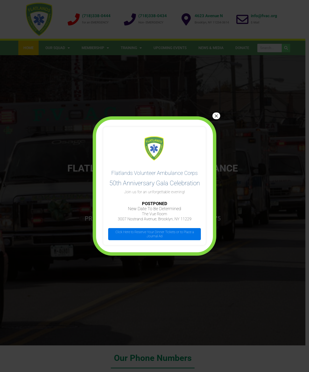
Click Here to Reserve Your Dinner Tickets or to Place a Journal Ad (154, 234)
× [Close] (216, 115)
